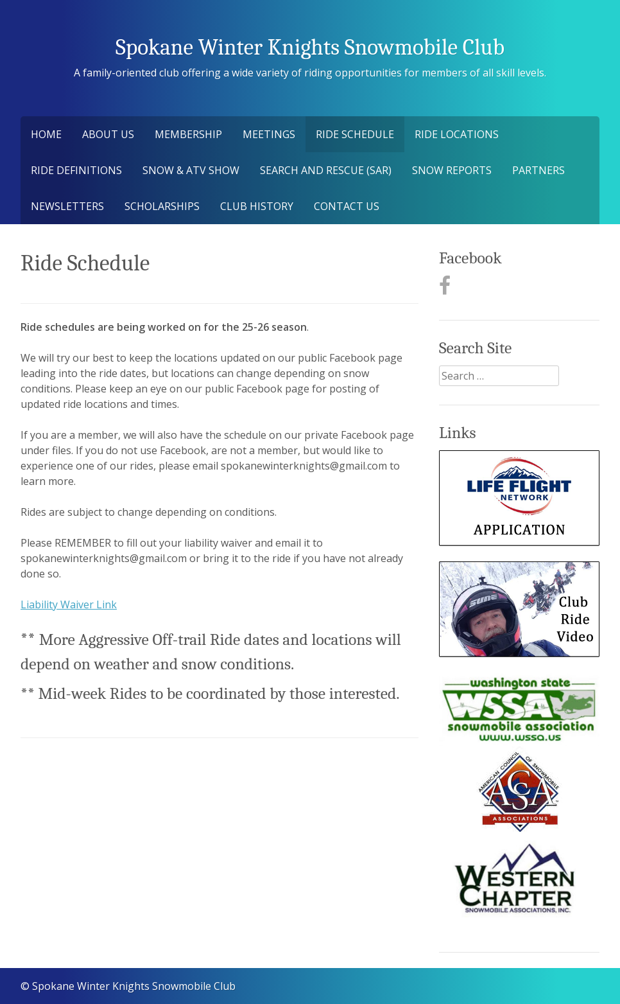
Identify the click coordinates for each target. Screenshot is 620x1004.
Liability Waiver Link (69, 604)
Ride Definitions (76, 170)
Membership (188, 134)
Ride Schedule (355, 134)
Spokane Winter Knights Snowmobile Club (310, 47)
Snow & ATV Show (190, 170)
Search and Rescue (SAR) (326, 170)
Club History (256, 206)
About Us (108, 134)
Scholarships (162, 206)
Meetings (269, 134)
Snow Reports (452, 170)
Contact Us (346, 206)
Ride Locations (457, 134)
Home (46, 134)
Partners (538, 170)
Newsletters (67, 206)
